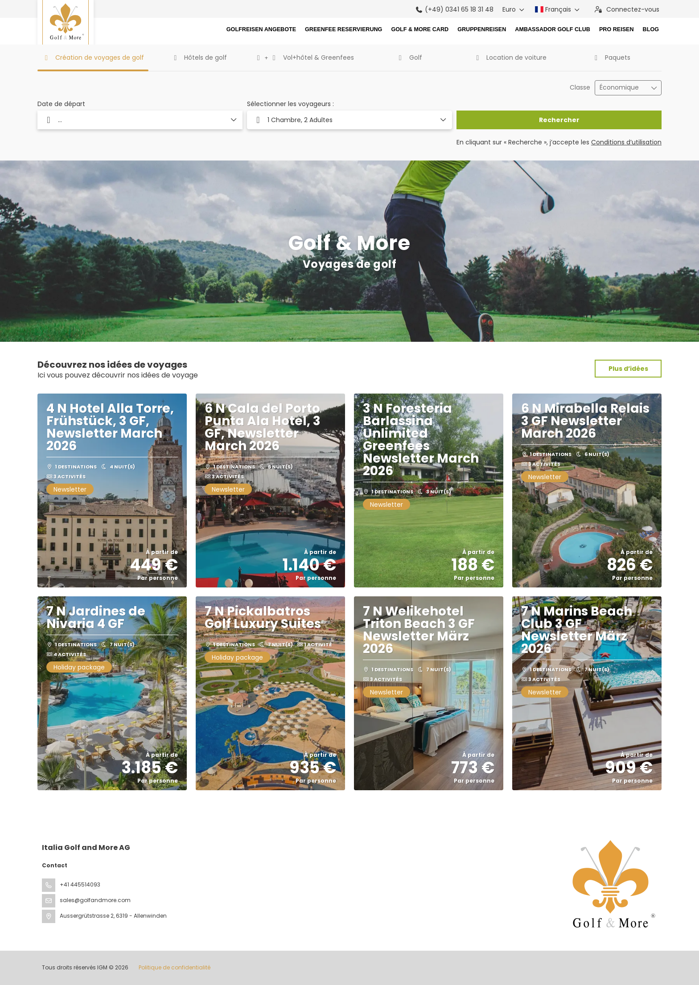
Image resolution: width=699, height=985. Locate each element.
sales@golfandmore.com (95, 900)
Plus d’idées (628, 368)
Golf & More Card (419, 29)
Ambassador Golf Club (552, 29)
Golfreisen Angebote (261, 29)
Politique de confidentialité (174, 967)
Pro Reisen (616, 29)
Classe (580, 87)
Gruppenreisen (481, 29)
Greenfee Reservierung (343, 29)
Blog (651, 29)
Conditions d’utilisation (626, 142)
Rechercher (559, 119)
